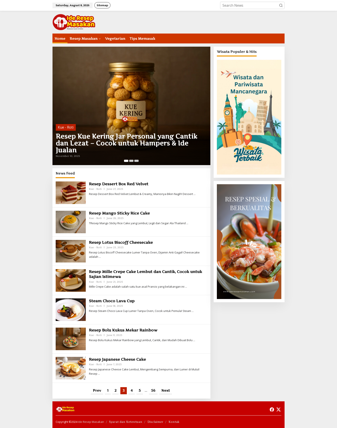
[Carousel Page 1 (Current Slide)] (126, 161)
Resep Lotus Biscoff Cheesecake (121, 242)
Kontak (173, 421)
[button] (281, 5)
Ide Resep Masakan (91, 422)
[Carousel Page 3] (136, 161)
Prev (97, 390)
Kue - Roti (66, 127)
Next (165, 390)
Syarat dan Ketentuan (125, 421)
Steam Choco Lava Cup (112, 301)
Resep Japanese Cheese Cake (117, 359)
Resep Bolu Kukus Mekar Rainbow (123, 330)
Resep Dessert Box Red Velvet (118, 184)
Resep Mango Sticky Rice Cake (119, 213)
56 (153, 390)
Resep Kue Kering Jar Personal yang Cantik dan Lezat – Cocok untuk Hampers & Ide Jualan (126, 143)
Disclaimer (155, 421)
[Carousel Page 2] (131, 161)
